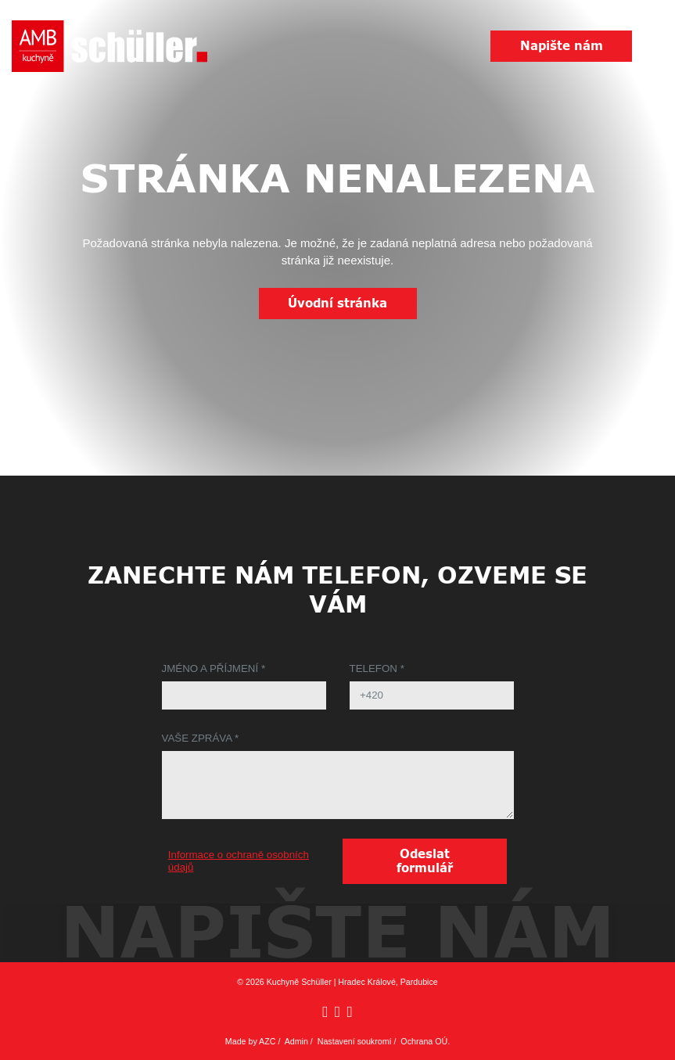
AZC (267, 1041)
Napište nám (561, 46)
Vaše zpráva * (200, 738)
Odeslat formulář (425, 861)
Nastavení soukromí (355, 1041)
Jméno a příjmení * (214, 668)
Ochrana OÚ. (425, 1041)
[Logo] (109, 46)
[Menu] (653, 46)
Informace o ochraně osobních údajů (238, 861)
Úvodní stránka (337, 303)
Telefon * (377, 668)
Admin (296, 1041)
